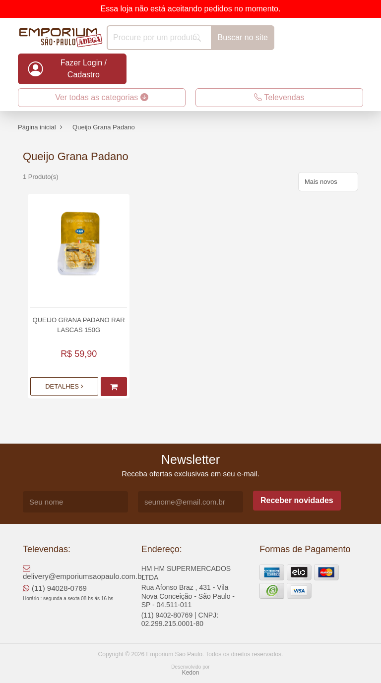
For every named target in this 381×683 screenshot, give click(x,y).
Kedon (190, 672)
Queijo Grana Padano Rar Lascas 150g (79, 325)
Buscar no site (243, 37)
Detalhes (64, 386)
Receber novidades (296, 500)
